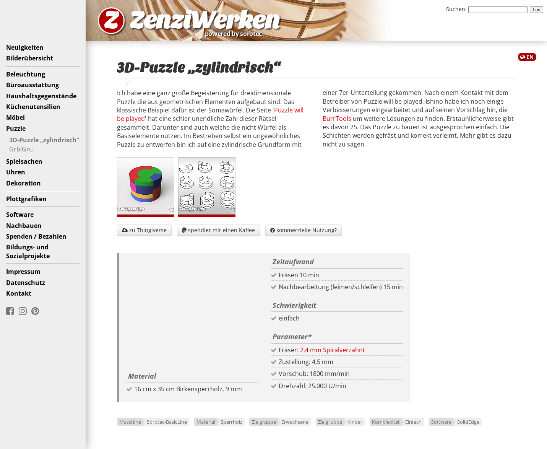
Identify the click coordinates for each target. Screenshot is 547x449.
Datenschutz (25, 282)
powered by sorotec (235, 33)
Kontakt (18, 293)
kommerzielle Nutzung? (303, 230)
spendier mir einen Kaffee (218, 230)
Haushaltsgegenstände (41, 96)
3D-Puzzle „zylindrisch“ (44, 140)
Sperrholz (231, 421)
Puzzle (16, 128)
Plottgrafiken (26, 199)
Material (205, 421)
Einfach (413, 421)
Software (20, 214)
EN (530, 56)
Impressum (23, 271)
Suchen (455, 9)
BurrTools (337, 118)
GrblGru (21, 149)
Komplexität (386, 421)
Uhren (15, 172)
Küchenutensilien (33, 106)
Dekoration (23, 183)
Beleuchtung (25, 74)
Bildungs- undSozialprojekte (28, 251)
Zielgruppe (264, 421)
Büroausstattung (32, 85)
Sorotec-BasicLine (167, 421)
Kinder (354, 421)
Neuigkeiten (25, 47)
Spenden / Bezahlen (36, 236)
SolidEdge (468, 421)
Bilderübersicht (29, 58)
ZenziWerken (205, 20)
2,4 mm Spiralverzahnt (332, 350)
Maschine (130, 421)
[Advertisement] (192, 314)
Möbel (15, 117)
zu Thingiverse (144, 230)
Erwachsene (294, 421)
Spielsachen (24, 161)
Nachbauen (24, 225)
